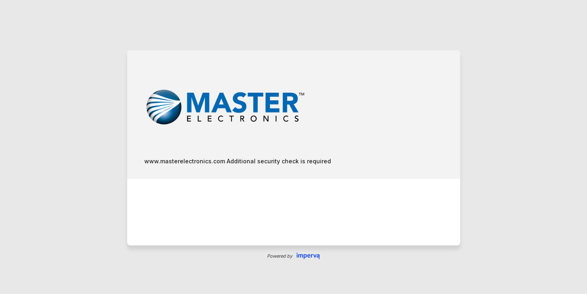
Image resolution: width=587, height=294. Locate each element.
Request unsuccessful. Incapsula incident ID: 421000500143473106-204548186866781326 (293, 147)
